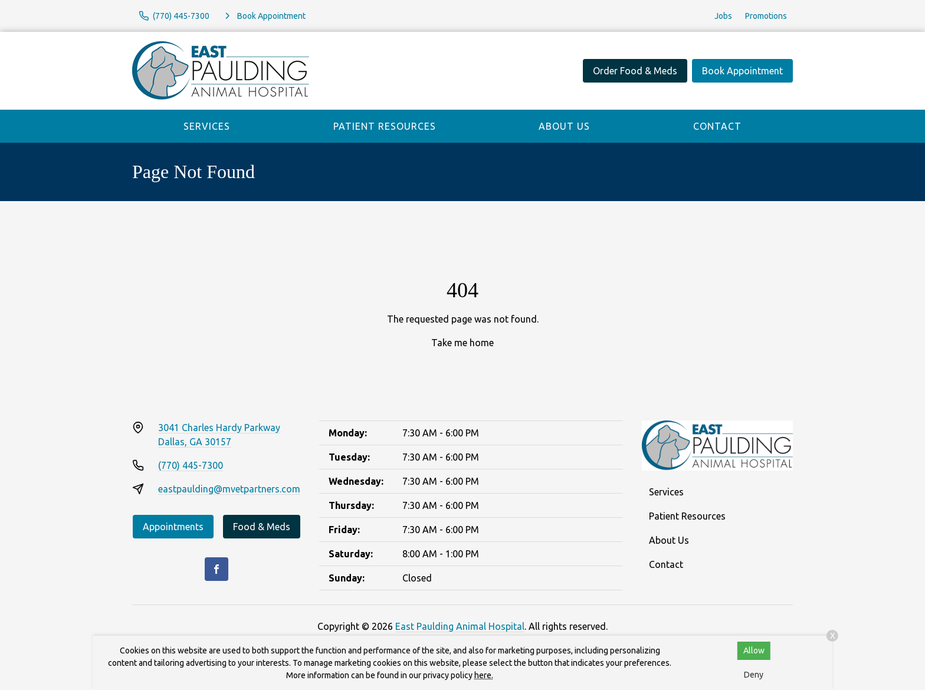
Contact (717, 126)
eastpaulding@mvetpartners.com (229, 489)
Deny (753, 674)
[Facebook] (216, 569)
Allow (754, 650)
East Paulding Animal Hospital (459, 626)
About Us (564, 126)
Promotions (766, 16)
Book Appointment (742, 70)
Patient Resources (384, 126)
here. (483, 675)
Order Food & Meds (635, 70)
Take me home (462, 342)
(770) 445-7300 (190, 465)
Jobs (723, 16)
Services (206, 126)
